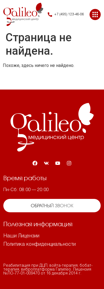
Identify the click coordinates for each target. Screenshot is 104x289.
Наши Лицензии (21, 236)
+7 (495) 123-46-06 (69, 14)
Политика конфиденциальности (39, 244)
